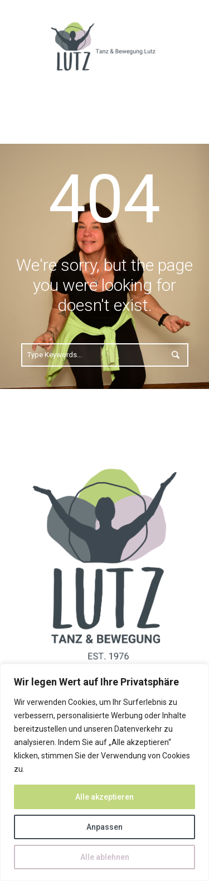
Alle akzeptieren (104, 796)
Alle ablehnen (104, 857)
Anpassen (104, 826)
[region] (104, 772)
